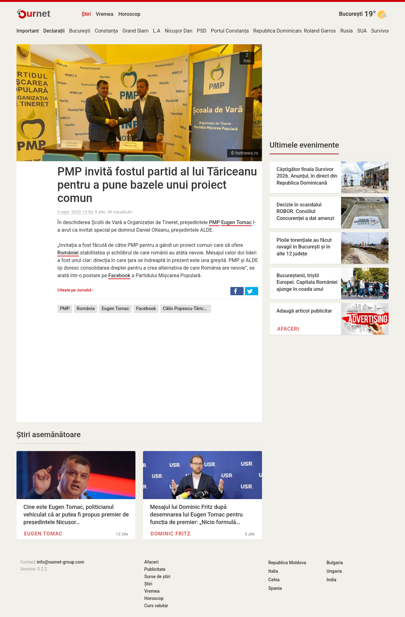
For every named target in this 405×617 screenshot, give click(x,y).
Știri (86, 14)
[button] (237, 291)
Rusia (346, 31)
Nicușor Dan (178, 31)
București (351, 14)
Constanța (106, 31)
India (331, 579)
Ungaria (334, 571)
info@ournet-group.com (60, 562)
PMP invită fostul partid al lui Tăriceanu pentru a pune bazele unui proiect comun (157, 185)
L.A (156, 31)
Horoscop (129, 14)
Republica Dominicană (278, 31)
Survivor (380, 31)
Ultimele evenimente (304, 145)
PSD (201, 31)
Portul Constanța (230, 31)
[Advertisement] (157, 363)
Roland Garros (320, 31)
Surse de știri (157, 576)
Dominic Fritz (170, 534)
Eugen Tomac (236, 222)
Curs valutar (156, 605)
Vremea (104, 14)
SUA (362, 31)
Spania (275, 588)
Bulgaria (335, 562)
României (67, 253)
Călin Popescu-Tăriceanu (187, 308)
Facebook (119, 275)
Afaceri (288, 329)
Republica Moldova (287, 562)
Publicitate (154, 569)
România (86, 308)
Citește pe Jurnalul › (75, 290)
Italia (273, 571)
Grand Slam (135, 31)
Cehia (274, 579)
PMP (214, 222)
